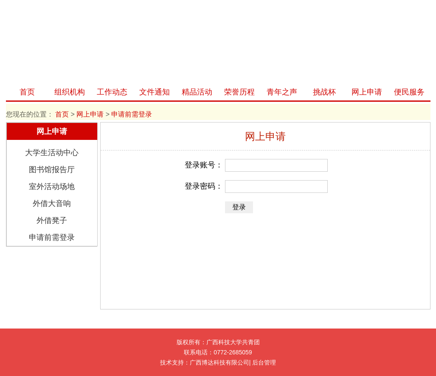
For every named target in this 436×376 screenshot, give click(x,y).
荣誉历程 (239, 92)
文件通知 (154, 92)
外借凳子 (52, 220)
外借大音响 (52, 203)
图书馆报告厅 (52, 169)
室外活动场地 (52, 186)
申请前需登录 (52, 237)
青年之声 (282, 92)
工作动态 (112, 92)
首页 (27, 92)
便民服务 (409, 92)
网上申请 (367, 92)
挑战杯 (324, 92)
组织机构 (69, 92)
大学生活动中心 (52, 152)
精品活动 (197, 92)
